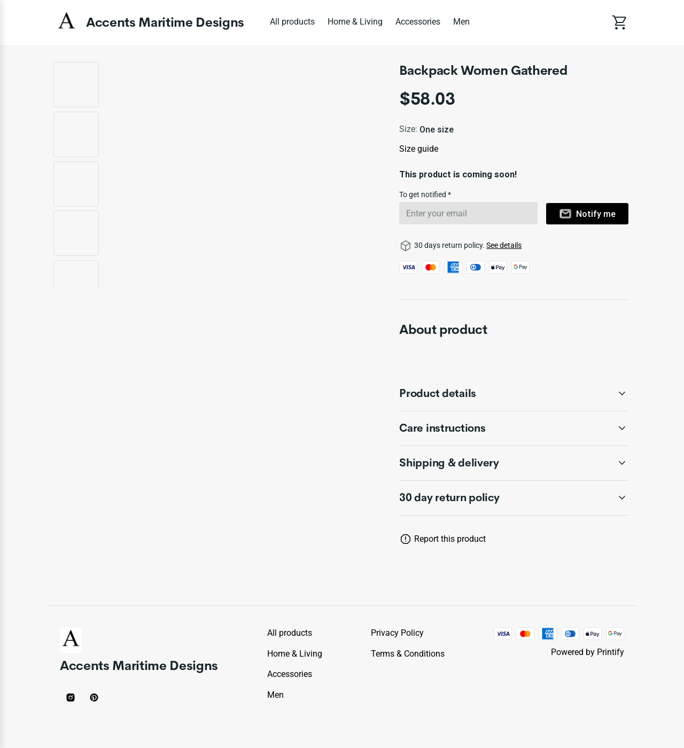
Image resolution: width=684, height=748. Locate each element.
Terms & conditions (408, 654)
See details (504, 245)
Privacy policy (397, 633)
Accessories (417, 22)
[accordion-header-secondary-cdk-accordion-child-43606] (513, 463)
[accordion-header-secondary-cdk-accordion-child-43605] (513, 428)
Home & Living (355, 22)
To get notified (423, 194)
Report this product (450, 539)
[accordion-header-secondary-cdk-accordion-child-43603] (513, 498)
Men (461, 22)
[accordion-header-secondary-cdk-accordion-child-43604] (513, 394)
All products (292, 22)
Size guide (418, 149)
